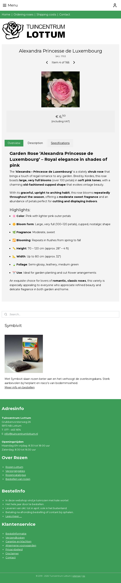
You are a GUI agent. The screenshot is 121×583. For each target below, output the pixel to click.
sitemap (77, 576)
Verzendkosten (15, 537)
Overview (14, 143)
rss (83, 576)
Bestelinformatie (16, 533)
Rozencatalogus (16, 474)
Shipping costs (46, 14)
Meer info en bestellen (20, 387)
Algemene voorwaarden (21, 545)
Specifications (60, 143)
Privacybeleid (14, 549)
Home (6, 14)
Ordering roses (23, 14)
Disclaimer (12, 553)
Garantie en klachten (18, 541)
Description (35, 143)
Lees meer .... (14, 516)
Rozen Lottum (14, 466)
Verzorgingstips (15, 470)
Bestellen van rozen (18, 478)
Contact (64, 14)
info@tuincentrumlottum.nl (21, 433)
